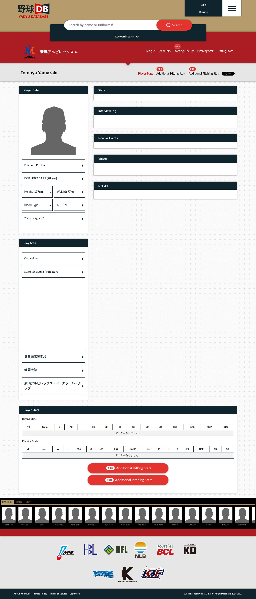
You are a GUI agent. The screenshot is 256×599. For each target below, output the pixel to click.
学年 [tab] (9, 502)
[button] (53, 357)
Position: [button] (34, 165)
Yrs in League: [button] (34, 218)
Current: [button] (30, 258)
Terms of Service (58, 593)
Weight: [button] (65, 191)
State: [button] (41, 272)
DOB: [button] (40, 178)
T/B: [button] (62, 205)
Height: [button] (33, 191)
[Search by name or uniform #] (115, 25)
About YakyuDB (22, 593)
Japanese (75, 593)
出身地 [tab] (19, 502)
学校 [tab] (28, 502)
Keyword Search (128, 36)
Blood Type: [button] (33, 205)
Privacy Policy (40, 593)
